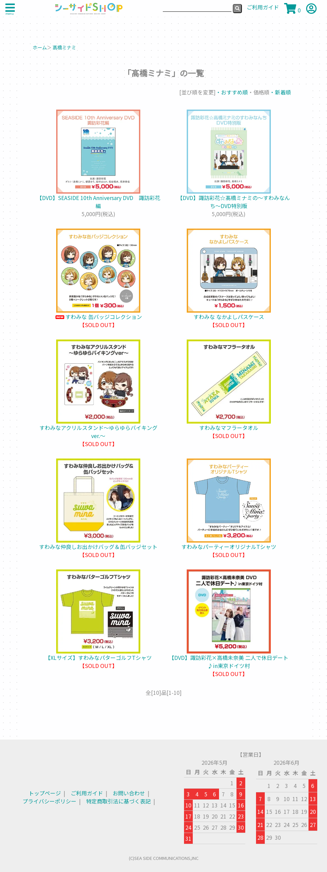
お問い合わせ (129, 793)
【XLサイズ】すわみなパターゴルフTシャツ (98, 657)
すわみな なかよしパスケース (228, 317)
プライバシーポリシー (49, 801)
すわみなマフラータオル (228, 428)
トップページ (45, 793)
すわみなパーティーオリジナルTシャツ (228, 547)
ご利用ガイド (87, 793)
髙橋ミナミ (64, 47)
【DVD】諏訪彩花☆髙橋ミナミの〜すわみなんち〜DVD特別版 (228, 202)
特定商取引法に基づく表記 (118, 801)
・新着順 (280, 92)
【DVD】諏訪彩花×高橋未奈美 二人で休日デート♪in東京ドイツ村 (228, 661)
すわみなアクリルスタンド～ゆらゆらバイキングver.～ (98, 432)
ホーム (40, 47)
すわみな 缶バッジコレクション (98, 317)
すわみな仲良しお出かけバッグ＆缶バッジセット (98, 547)
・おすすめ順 (232, 92)
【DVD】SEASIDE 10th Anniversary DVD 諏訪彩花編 (98, 202)
